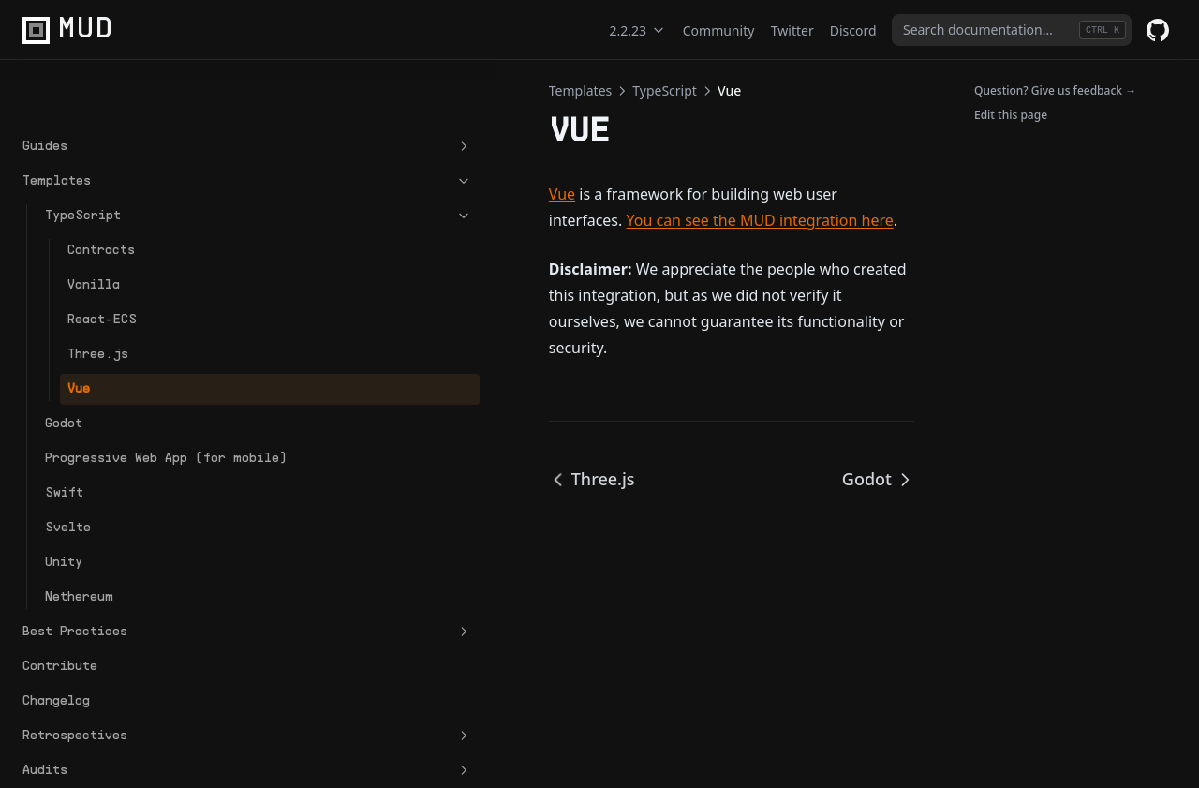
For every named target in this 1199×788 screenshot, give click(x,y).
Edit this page (1010, 115)
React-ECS (102, 270)
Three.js (97, 305)
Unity (63, 533)
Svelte (68, 498)
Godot (63, 374)
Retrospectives (115, 706)
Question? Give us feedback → (1055, 90)
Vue (78, 340)
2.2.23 (638, 30)
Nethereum (79, 567)
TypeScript (126, 166)
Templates (115, 132)
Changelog (56, 671)
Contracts (101, 201)
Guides (115, 97)
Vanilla (93, 236)
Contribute (59, 637)
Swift (64, 463)
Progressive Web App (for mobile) (116, 419)
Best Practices (115, 602)
